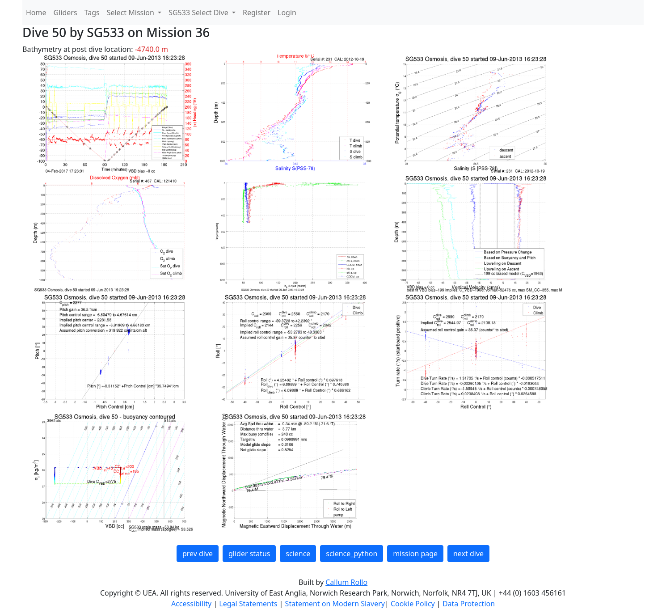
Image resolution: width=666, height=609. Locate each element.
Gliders (65, 12)
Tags (92, 12)
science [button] (298, 553)
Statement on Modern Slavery (335, 604)
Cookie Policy (414, 604)
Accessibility (192, 604)
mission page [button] (415, 553)
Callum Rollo (346, 582)
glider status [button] (249, 553)
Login (287, 12)
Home (36, 12)
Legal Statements (249, 604)
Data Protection (469, 604)
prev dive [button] (197, 553)
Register (256, 12)
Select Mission (131, 12)
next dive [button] (468, 553)
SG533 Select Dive (199, 12)
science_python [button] (351, 553)
